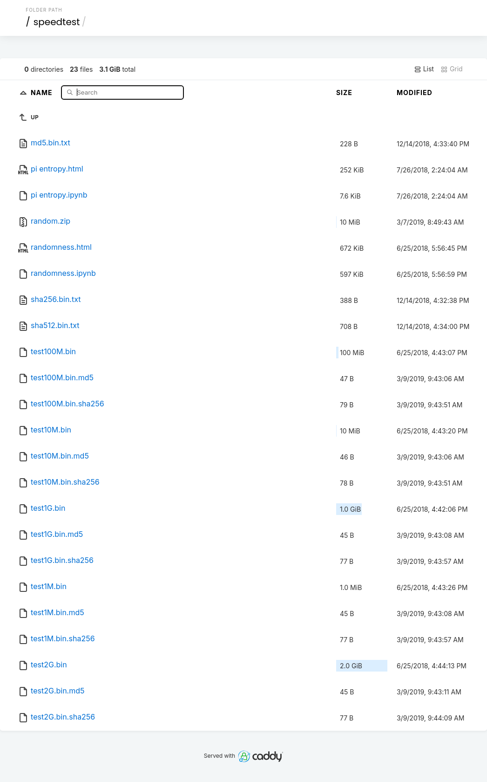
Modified (415, 92)
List (424, 69)
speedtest (57, 21)
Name (42, 92)
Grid (451, 69)
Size (344, 92)
